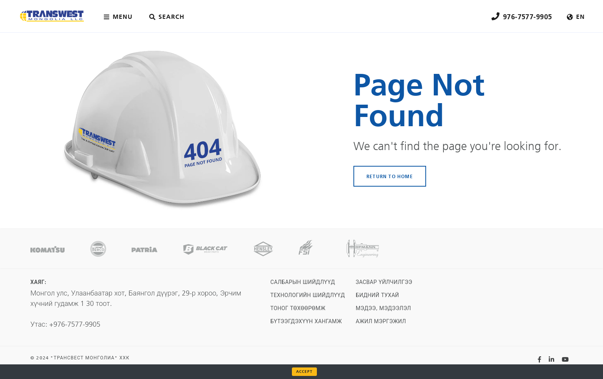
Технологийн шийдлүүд (307, 295)
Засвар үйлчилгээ (384, 282)
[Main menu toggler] (120, 17)
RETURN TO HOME (389, 176)
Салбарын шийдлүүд (302, 282)
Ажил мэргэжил (381, 321)
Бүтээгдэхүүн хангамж (306, 321)
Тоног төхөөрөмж (297, 308)
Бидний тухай (377, 295)
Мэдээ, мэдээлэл (383, 308)
